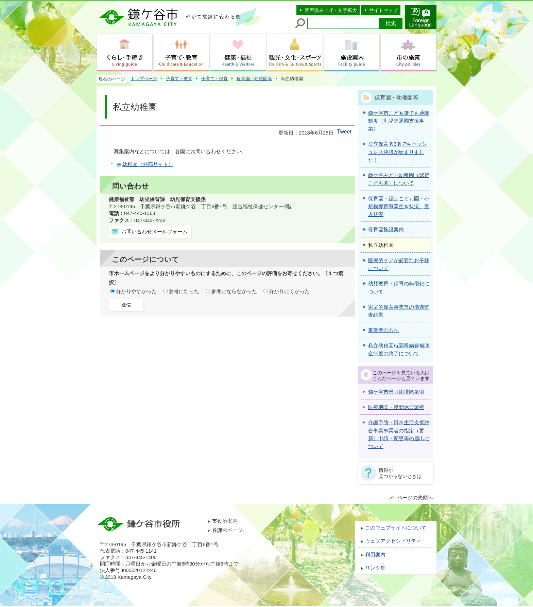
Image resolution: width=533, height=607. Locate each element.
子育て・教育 (179, 78)
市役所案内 (225, 521)
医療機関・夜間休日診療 (396, 407)
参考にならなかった (234, 291)
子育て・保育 (214, 78)
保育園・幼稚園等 (254, 78)
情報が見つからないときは (400, 473)
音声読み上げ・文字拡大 (331, 10)
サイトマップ (383, 10)
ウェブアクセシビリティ (393, 541)
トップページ (144, 78)
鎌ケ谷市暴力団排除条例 (396, 392)
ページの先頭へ (415, 497)
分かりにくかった (289, 291)
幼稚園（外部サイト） (147, 164)
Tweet (344, 132)
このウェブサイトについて (395, 528)
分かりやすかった (136, 291)
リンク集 (375, 568)
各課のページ (227, 530)
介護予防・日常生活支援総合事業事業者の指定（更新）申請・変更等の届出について (398, 434)
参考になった (184, 291)
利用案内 (375, 554)
